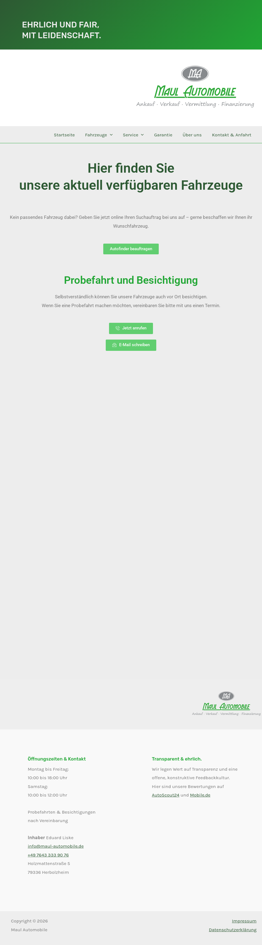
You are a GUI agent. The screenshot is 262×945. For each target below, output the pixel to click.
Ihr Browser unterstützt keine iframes (131, 505)
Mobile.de (200, 795)
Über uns (193, 134)
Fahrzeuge (103, 134)
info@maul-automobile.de (56, 846)
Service (136, 134)
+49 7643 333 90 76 (48, 855)
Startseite (69, 134)
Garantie (166, 134)
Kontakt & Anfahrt (232, 134)
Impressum (244, 921)
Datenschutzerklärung (233, 929)
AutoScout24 (165, 795)
